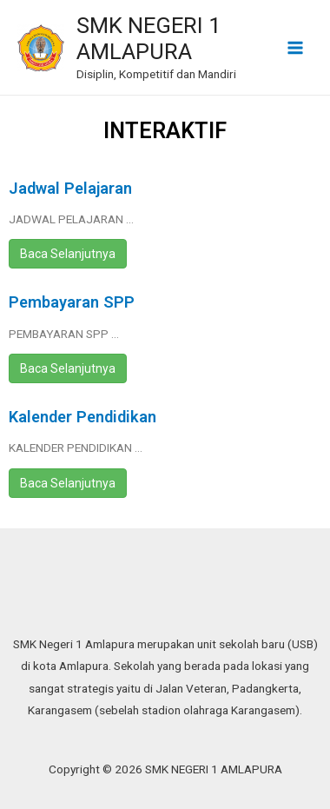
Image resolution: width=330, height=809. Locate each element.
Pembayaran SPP (72, 302)
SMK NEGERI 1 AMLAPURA (148, 38)
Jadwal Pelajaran (70, 188)
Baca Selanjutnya (68, 254)
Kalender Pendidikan (82, 417)
